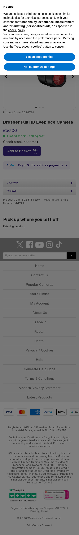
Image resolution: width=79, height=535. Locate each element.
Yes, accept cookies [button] (39, 56)
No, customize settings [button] (39, 66)
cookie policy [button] (16, 30)
